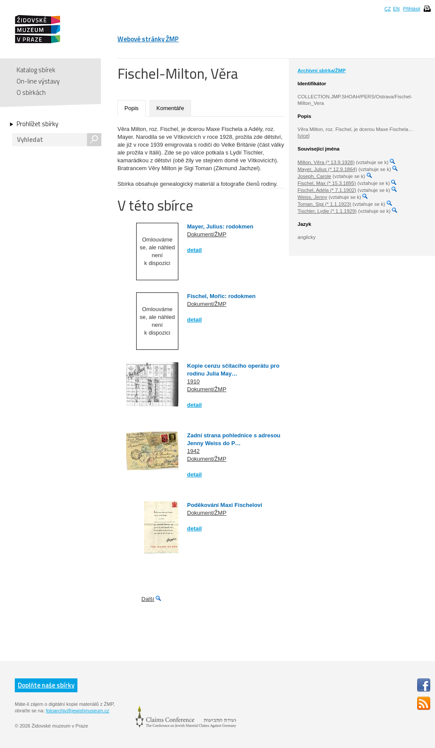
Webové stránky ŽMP (148, 39)
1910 (193, 381)
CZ (388, 8)
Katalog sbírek (36, 70)
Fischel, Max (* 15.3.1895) (327, 183)
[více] (303, 135)
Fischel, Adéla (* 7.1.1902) (327, 190)
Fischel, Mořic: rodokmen (221, 296)
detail (194, 250)
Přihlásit (411, 8)
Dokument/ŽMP (206, 234)
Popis (131, 108)
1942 (193, 451)
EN (396, 8)
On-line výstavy (38, 81)
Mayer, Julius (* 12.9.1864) (327, 169)
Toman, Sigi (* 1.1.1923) (324, 204)
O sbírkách (31, 92)
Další (147, 599)
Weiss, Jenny (312, 197)
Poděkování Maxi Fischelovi (224, 505)
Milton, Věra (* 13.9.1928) (326, 162)
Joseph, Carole (314, 176)
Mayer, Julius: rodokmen (220, 226)
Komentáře (170, 108)
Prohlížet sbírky (37, 124)
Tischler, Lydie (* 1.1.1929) (327, 211)
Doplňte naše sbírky (46, 685)
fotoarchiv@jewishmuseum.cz (77, 710)
